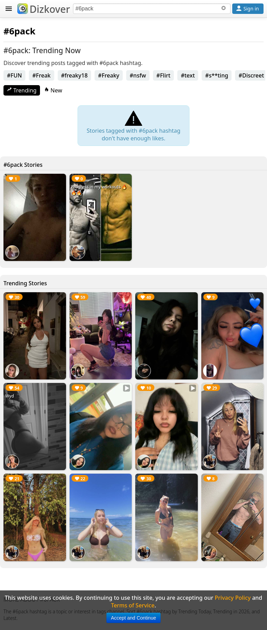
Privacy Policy (233, 598)
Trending (22, 90)
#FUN (14, 75)
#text (188, 75)
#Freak (41, 75)
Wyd (9, 396)
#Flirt (163, 75)
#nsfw (138, 75)
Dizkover (43, 9)
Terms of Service (132, 605)
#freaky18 (74, 75)
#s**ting (216, 75)
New (53, 90)
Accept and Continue (133, 618)
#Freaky (108, 75)
